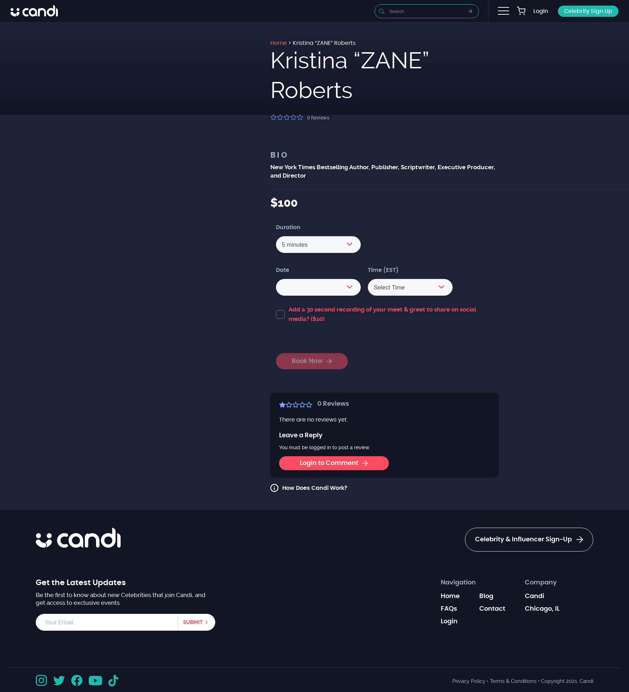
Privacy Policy (468, 681)
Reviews (318, 117)
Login (540, 11)
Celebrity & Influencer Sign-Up (529, 539)
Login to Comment (334, 463)
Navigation (458, 583)
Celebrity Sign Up (588, 11)
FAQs (449, 609)
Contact (492, 609)
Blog (486, 596)
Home (450, 596)
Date (282, 270)
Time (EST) (383, 270)
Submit (193, 622)
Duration (288, 227)
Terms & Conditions (513, 681)
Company (541, 583)
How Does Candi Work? (314, 488)
